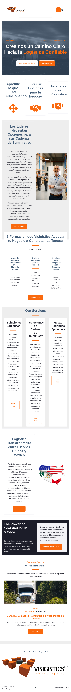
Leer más (13, 405)
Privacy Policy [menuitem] (6, 689)
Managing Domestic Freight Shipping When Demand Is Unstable (35, 617)
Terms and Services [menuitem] (8, 687)
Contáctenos (47, 63)
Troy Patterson (29, 612)
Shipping (35, 608)
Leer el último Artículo (27, 63)
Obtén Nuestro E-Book (51, 547)
